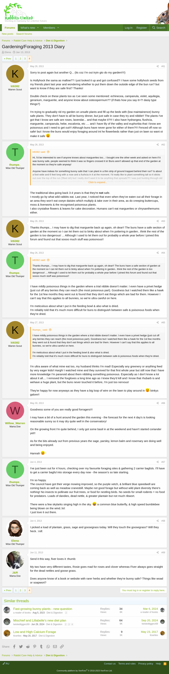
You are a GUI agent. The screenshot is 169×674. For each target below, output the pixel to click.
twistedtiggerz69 (21, 624)
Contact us (110, 663)
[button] (38, 27)
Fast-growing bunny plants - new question (42, 609)
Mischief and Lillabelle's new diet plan (39, 620)
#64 (163, 253)
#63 (163, 221)
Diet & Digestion (55, 612)
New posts (7, 33)
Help (158, 663)
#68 (163, 521)
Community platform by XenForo (84, 671)
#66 (163, 403)
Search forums (24, 33)
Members (49, 27)
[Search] (158, 27)
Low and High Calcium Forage (34, 632)
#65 (163, 322)
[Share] (157, 66)
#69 (163, 552)
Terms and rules (127, 663)
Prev (8, 58)
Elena (8, 52)
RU (6, 663)
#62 (163, 144)
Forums (10, 27)
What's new (28, 27)
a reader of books (22, 612)
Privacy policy (145, 663)
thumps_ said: (40, 329)
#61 (163, 66)
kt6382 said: (39, 152)
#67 (163, 462)
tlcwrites (17, 635)
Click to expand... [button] (97, 182)
